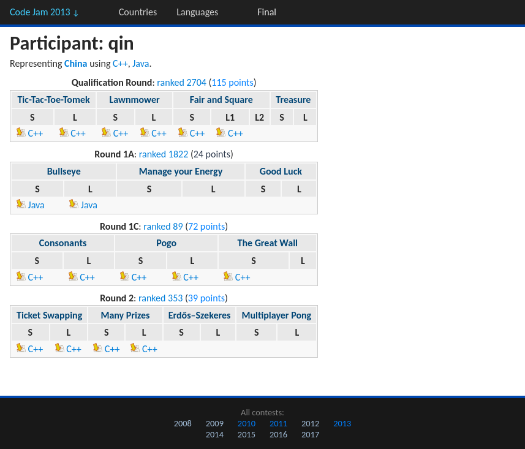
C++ (120, 63)
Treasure (293, 99)
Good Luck (281, 171)
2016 (278, 434)
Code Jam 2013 (45, 12)
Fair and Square (221, 99)
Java (140, 63)
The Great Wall (267, 243)
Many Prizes (124, 315)
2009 (215, 423)
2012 (310, 423)
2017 (310, 434)
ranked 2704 (181, 82)
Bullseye (64, 171)
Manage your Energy (180, 171)
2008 (183, 423)
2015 (246, 434)
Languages (197, 12)
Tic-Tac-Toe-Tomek (53, 99)
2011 (278, 423)
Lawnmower (134, 99)
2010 (246, 423)
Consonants (63, 243)
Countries (138, 12)
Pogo (166, 243)
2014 (215, 434)
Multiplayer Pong (276, 315)
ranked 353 (160, 298)
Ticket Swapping (49, 315)
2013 (342, 423)
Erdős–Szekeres (199, 315)
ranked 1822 (164, 154)
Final (266, 12)
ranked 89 (163, 226)
